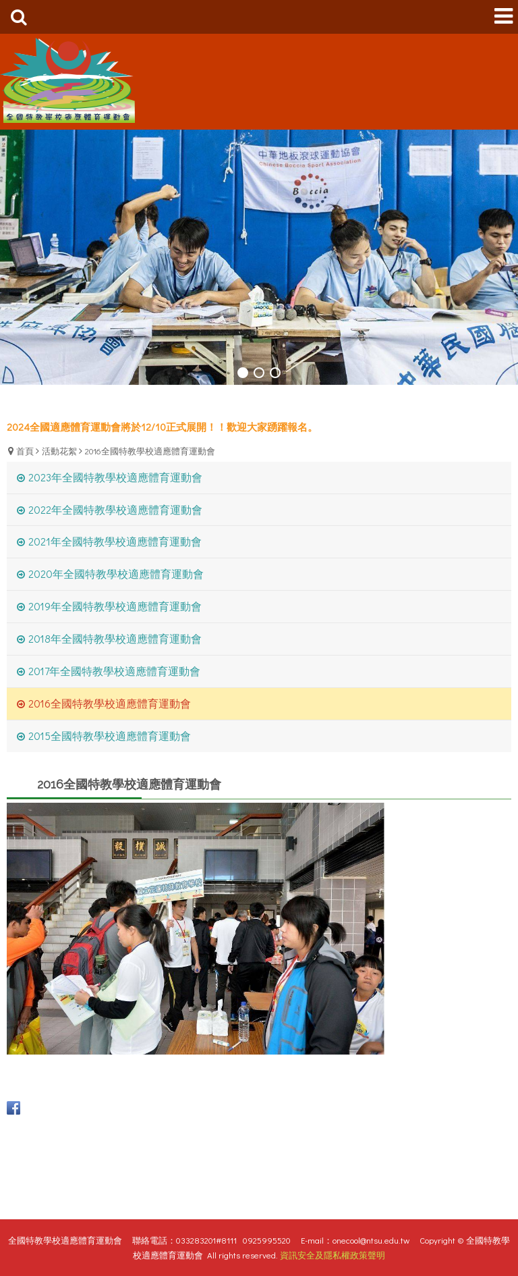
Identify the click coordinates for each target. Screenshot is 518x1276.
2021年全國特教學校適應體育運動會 (115, 541)
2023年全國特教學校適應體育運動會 (115, 477)
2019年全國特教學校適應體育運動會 (115, 606)
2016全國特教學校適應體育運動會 (150, 450)
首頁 (25, 450)
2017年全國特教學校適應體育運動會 (114, 671)
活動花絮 (59, 450)
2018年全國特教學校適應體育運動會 (115, 638)
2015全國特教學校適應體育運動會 (109, 735)
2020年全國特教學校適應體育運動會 (116, 573)
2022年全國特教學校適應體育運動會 (115, 509)
